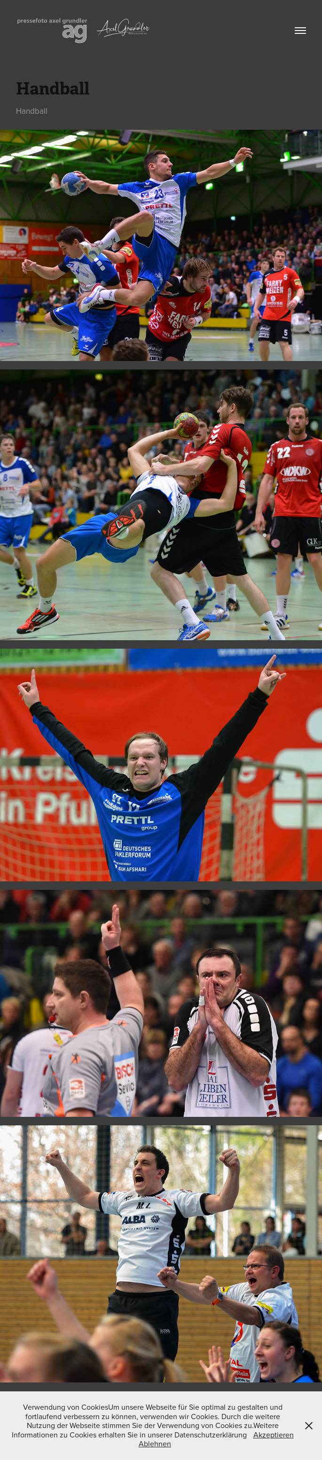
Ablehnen (155, 1443)
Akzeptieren (273, 1434)
